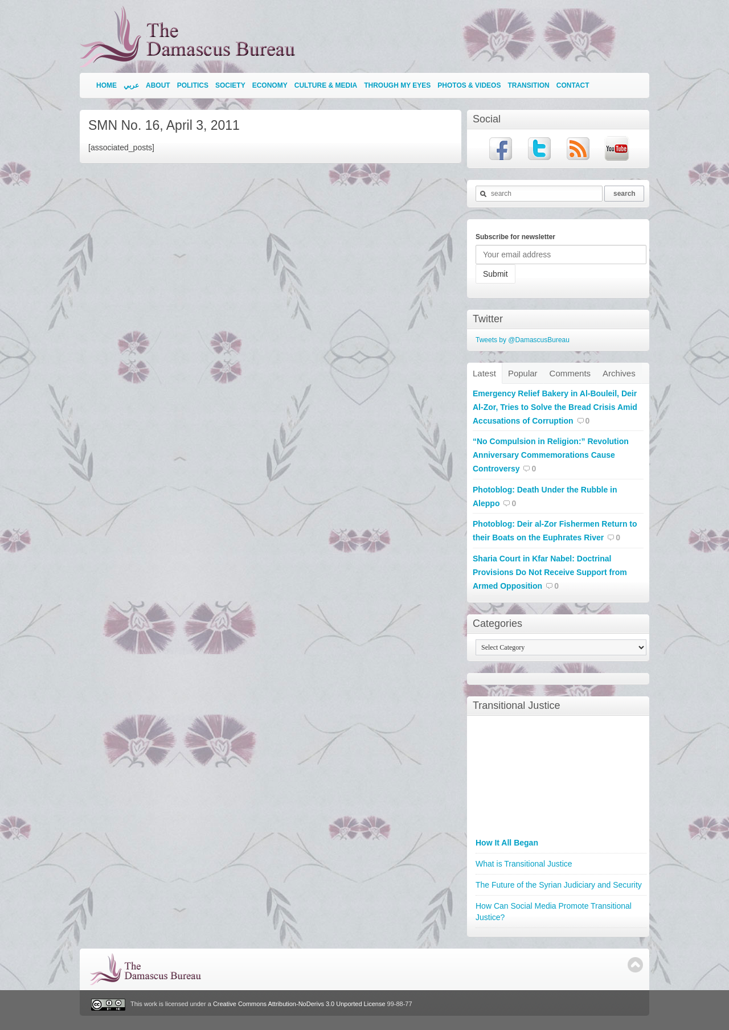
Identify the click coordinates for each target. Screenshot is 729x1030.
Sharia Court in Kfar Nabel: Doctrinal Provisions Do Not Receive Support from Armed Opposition (550, 572)
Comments (570, 373)
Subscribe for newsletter (515, 237)
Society (230, 85)
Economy (270, 85)
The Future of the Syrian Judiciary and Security (559, 884)
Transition (528, 85)
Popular (523, 373)
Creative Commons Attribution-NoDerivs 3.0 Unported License (299, 1004)
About (158, 85)
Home (106, 85)
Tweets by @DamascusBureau (523, 340)
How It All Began (507, 842)
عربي (131, 85)
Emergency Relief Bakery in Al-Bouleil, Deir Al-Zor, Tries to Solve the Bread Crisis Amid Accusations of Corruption (555, 407)
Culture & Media (325, 85)
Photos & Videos (469, 85)
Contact (572, 85)
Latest (484, 373)
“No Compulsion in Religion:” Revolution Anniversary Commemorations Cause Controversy (551, 455)
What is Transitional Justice (524, 863)
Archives (619, 373)
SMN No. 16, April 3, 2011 (164, 125)
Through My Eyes (397, 85)
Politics (192, 85)
